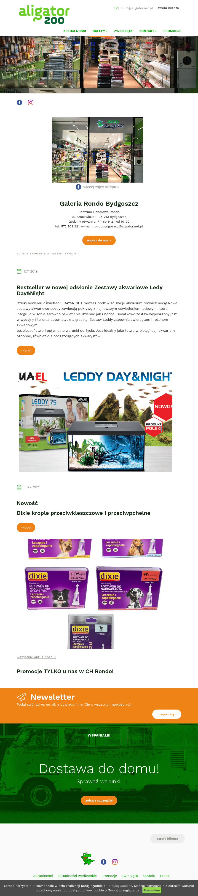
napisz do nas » (99, 240)
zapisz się (166, 714)
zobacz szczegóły (98, 800)
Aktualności (74, 31)
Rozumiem (152, 890)
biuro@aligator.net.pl (136, 8)
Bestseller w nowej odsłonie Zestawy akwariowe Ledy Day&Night (89, 290)
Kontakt (148, 876)
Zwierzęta (123, 31)
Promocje (172, 31)
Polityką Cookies (119, 886)
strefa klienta (168, 8)
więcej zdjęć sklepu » (101, 187)
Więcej (26, 350)
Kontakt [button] (147, 31)
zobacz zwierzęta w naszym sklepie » (48, 253)
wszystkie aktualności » (36, 657)
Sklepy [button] (100, 31)
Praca (164, 876)
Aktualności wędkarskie (77, 876)
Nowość (27, 503)
